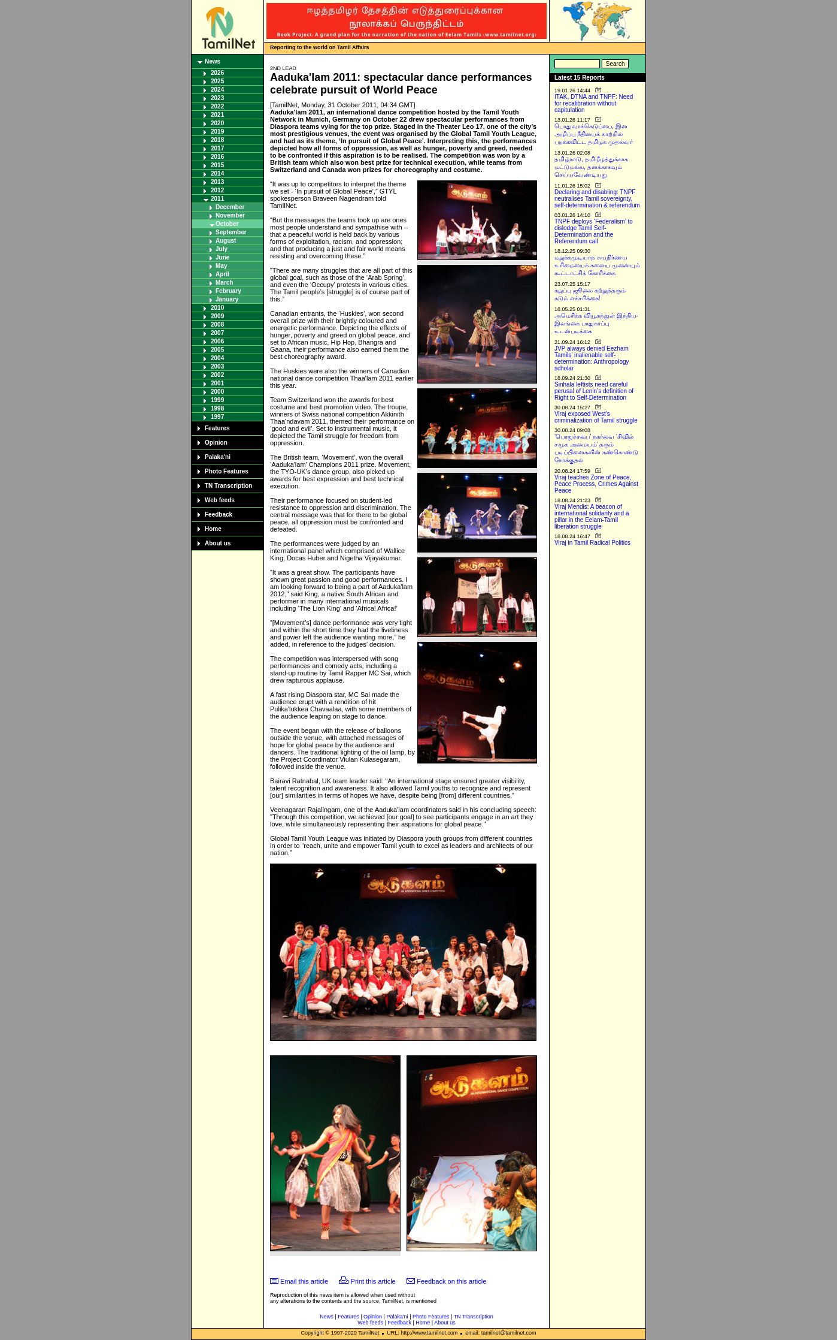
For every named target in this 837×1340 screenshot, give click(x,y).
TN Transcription (228, 485)
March (224, 282)
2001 (217, 383)
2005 (217, 349)
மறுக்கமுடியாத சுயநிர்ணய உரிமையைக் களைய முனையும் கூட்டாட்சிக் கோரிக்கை (597, 265)
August (226, 240)
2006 (217, 341)
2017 (217, 148)
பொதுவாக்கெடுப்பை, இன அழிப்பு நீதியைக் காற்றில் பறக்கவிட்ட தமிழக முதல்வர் (593, 134)
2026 (217, 73)
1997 (217, 417)
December (230, 207)
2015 (217, 165)
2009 (217, 316)
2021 (217, 114)
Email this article (304, 1281)
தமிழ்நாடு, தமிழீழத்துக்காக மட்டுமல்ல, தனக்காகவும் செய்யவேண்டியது (591, 167)
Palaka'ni (218, 457)
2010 (217, 307)
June (222, 257)
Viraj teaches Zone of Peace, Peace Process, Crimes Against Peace (596, 484)
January (227, 299)
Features (217, 428)
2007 (217, 333)
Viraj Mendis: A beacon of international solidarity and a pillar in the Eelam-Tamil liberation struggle (591, 516)
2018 (217, 140)
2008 (217, 324)
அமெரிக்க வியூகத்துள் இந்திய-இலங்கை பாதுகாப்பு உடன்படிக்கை (596, 323)
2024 (217, 89)
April (222, 274)
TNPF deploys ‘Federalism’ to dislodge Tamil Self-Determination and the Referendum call (593, 231)
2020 (217, 123)
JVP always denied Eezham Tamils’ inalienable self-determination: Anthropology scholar (591, 358)
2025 (217, 81)
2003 (217, 366)
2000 (217, 391)
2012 (217, 190)
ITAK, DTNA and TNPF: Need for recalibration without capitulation (593, 103)
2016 (217, 156)
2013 (217, 182)
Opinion (216, 442)
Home (213, 529)
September (231, 232)
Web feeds (220, 500)
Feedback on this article (451, 1281)
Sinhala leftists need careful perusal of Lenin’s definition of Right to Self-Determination (593, 391)
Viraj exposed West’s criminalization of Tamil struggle (596, 417)
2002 (217, 375)
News (212, 61)
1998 (217, 408)
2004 (217, 358)
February (228, 291)
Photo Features (226, 471)
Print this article (373, 1281)
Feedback (218, 514)
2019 (217, 131)
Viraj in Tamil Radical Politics (592, 542)
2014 (217, 173)
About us (218, 543)
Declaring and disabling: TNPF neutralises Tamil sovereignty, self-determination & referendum (597, 199)
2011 (217, 198)
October (227, 224)
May (221, 265)
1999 (217, 400)
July (222, 249)
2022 (217, 106)
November (230, 215)
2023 (217, 98)
